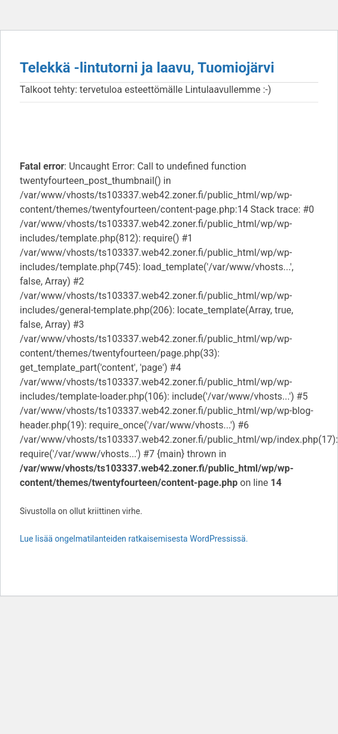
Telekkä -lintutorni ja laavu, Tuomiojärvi (147, 67)
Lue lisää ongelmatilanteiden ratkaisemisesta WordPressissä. (134, 538)
